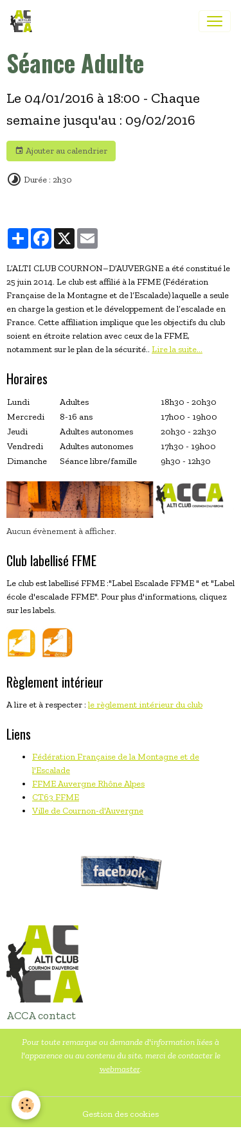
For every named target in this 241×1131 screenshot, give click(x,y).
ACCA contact (41, 1015)
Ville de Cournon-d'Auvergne (87, 810)
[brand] (23, 21)
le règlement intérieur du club (145, 704)
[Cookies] (26, 1105)
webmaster (120, 1069)
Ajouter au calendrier (61, 151)
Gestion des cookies (120, 1114)
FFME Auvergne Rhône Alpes (88, 783)
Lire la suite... (177, 349)
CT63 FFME (55, 797)
